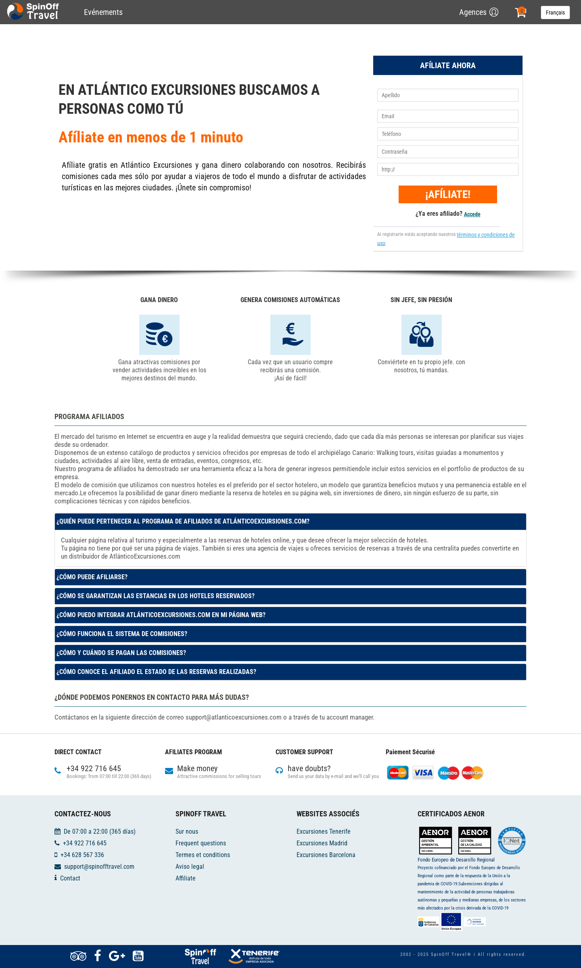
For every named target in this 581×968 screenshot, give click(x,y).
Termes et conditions (203, 855)
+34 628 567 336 (82, 855)
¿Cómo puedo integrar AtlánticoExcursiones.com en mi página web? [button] (160, 615)
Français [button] (555, 12)
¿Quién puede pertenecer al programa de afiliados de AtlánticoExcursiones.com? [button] (182, 521)
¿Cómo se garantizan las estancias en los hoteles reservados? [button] (155, 596)
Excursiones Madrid (322, 843)
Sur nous (187, 831)
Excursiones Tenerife (324, 831)
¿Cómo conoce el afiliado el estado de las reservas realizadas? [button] (156, 672)
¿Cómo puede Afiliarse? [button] (91, 577)
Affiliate (186, 878)
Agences (473, 12)
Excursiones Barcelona (326, 855)
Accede (472, 214)
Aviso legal (190, 866)
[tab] (290, 521)
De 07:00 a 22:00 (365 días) (100, 831)
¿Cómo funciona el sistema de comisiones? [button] (121, 634)
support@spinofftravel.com (99, 866)
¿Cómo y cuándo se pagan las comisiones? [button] (121, 653)
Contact (70, 878)
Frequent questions (201, 843)
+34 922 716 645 (85, 843)
